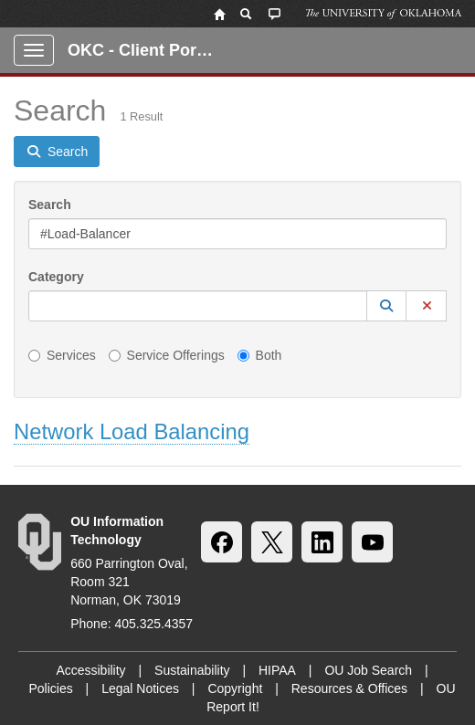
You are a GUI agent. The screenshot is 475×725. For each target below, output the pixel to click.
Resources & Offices (349, 688)
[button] (386, 305)
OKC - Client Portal (142, 50)
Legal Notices (140, 688)
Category (56, 276)
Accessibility (90, 670)
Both (260, 355)
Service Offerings (167, 355)
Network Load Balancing (131, 431)
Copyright (234, 688)
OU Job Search (368, 670)
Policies (50, 688)
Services (62, 355)
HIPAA (277, 670)
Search (49, 204)
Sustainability (192, 670)
